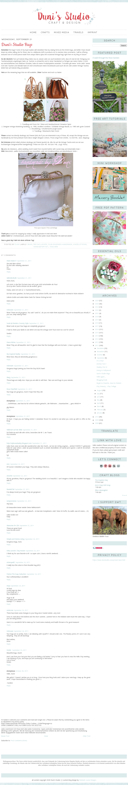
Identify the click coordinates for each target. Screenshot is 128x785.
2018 (97, 323)
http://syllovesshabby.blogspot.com (19, 443)
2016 (97, 329)
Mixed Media (61, 32)
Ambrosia (10, 610)
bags (30, 244)
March (99, 406)
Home (33, 32)
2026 (97, 300)
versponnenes (11, 501)
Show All (124, 495)
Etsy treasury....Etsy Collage (106, 386)
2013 (97, 339)
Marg (8, 377)
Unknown (10, 310)
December (100, 348)
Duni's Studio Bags (103, 373)
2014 (97, 336)
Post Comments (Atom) (19, 740)
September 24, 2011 (32, 539)
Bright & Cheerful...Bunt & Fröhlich (109, 383)
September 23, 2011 (27, 525)
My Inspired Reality (13, 354)
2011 (97, 345)
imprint (92, 32)
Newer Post (5, 736)
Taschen (54, 247)
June (98, 397)
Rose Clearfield (12, 389)
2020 (97, 317)
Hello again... (101, 377)
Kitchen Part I (101, 364)
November (100, 351)
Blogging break (102, 380)
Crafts (45, 32)
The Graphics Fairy (101, 480)
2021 (97, 313)
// (98, 548)
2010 (97, 417)
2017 (97, 326)
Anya (8, 586)
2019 (97, 320)
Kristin (9, 650)
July (98, 394)
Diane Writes (11, 342)
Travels (78, 32)
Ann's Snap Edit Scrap (102, 485)
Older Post (86, 736)
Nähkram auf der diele (14, 430)
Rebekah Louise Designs (87, 780)
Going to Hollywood (104, 370)
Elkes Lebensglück (101, 490)
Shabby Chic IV (102, 367)
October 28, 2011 (22, 671)
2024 (97, 307)
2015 (97, 333)
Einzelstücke (80, 244)
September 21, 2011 (24, 261)
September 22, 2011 (17, 464)
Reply (9, 272)
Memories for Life (13, 525)
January (99, 413)
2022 (97, 310)
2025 (97, 304)
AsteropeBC (11, 562)
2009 (97, 420)
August (99, 390)
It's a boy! (100, 361)
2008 (97, 423)
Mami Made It (11, 261)
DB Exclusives (40, 244)
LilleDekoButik (12, 278)
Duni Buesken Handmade (60, 244)
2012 (97, 342)
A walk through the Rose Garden (106, 58)
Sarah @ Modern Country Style (17, 323)
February (100, 410)
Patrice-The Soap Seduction (16, 574)
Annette (9, 476)
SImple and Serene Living (15, 539)
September (100, 358)
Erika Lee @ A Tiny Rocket (16, 551)
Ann (8, 464)
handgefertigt (40, 247)
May (98, 400)
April (98, 403)
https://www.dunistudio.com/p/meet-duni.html (109, 560)
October (100, 355)
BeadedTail (10, 489)
